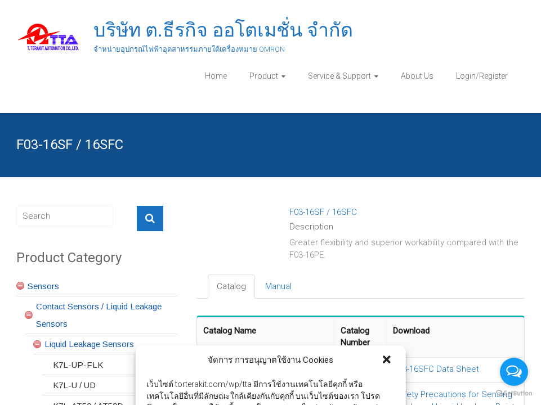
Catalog (231, 286)
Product (263, 75)
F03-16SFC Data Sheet (436, 369)
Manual (278, 286)
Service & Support (339, 75)
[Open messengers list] (514, 372)
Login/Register (482, 75)
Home (216, 75)
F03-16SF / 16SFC (323, 212)
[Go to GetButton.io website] (514, 393)
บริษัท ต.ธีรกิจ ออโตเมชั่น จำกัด (223, 30)
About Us (417, 75)
